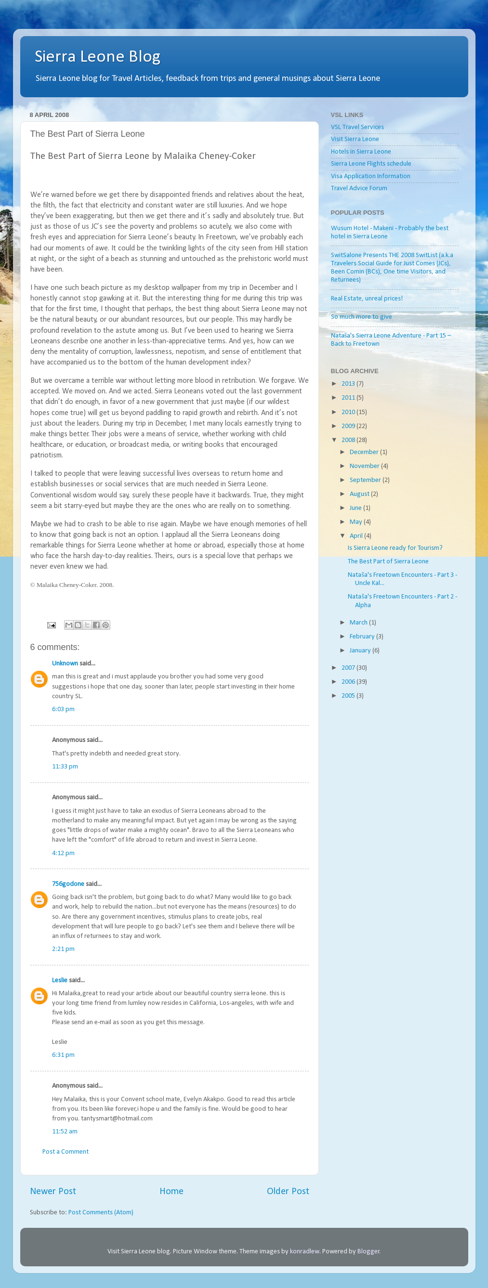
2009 (349, 426)
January (361, 650)
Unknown (65, 663)
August (360, 494)
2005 (349, 696)
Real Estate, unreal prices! (367, 298)
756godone (68, 884)
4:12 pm (63, 853)
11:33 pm (65, 766)
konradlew (304, 1251)
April (357, 536)
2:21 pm (63, 949)
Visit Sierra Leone (355, 139)
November (365, 466)
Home (171, 1192)
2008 (349, 440)
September (366, 480)
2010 (349, 412)
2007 (349, 668)
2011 (349, 398)
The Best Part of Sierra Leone (388, 561)
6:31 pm (63, 1055)
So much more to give (361, 317)
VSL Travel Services (357, 127)
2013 (349, 384)
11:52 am (65, 1131)
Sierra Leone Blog (97, 57)
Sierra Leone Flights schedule (371, 164)
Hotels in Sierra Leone (361, 152)
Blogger (368, 1251)
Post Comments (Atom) (100, 1212)
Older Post (288, 1192)
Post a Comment (65, 1152)
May (357, 522)
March (359, 622)
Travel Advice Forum (359, 188)
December (365, 452)
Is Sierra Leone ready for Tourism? (395, 548)
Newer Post (53, 1192)
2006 (349, 682)
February (363, 636)
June (356, 508)
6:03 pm (63, 709)
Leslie (59, 980)
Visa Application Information (370, 176)
